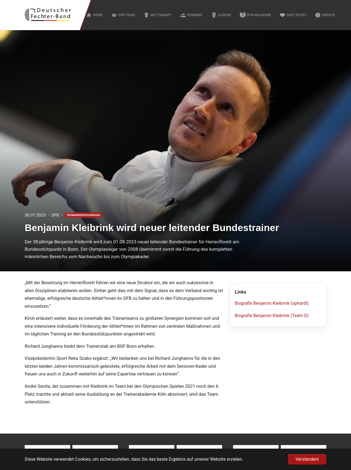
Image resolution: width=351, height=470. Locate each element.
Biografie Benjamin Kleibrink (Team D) (271, 315)
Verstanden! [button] (307, 459)
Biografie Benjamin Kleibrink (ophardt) (271, 303)
